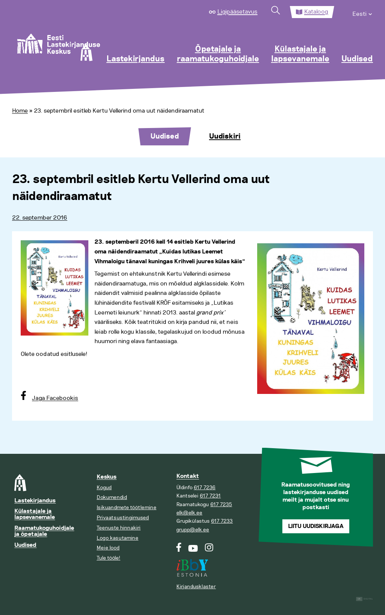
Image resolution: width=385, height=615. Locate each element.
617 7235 (221, 504)
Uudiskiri (225, 136)
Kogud (104, 487)
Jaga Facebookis (55, 398)
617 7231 (210, 496)
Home (20, 110)
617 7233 (222, 521)
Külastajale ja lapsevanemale (300, 54)
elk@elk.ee (189, 513)
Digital (364, 599)
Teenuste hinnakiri (119, 528)
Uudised (357, 59)
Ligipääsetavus (237, 11)
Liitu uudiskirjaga (316, 526)
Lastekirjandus (135, 59)
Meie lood (108, 548)
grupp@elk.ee (192, 529)
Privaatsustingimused (123, 517)
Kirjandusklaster (196, 586)
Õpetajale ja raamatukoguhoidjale (218, 54)
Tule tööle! (108, 558)
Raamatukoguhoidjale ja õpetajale (44, 531)
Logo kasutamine (117, 538)
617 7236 (204, 487)
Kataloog (316, 11)
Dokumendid (112, 497)
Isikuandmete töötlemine (126, 507)
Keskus (107, 477)
